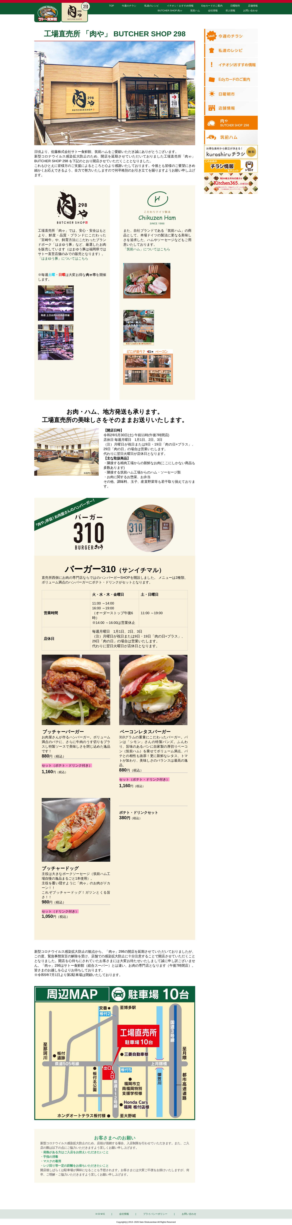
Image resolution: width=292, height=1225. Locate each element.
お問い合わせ (250, 10)
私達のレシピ (151, 5)
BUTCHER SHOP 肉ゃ (170, 10)
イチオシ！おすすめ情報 (180, 5)
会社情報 (213, 10)
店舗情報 (253, 5)
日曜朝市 (235, 5)
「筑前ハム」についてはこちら (146, 249)
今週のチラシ (129, 5)
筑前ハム (195, 10)
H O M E (100, 1214)
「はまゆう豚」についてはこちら (63, 258)
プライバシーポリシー (155, 1214)
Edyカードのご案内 (211, 5)
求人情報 (230, 10)
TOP (111, 5)
